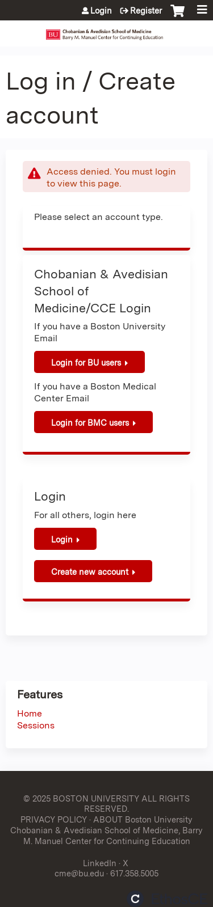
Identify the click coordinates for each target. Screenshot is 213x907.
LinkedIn (99, 863)
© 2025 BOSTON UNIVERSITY (81, 798)
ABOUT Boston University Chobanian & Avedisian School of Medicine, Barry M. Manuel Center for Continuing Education (106, 830)
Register (146, 11)
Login (101, 11)
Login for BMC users (90, 422)
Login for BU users (86, 362)
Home (29, 713)
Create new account (89, 572)
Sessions (36, 725)
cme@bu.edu (79, 873)
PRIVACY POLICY (53, 819)
